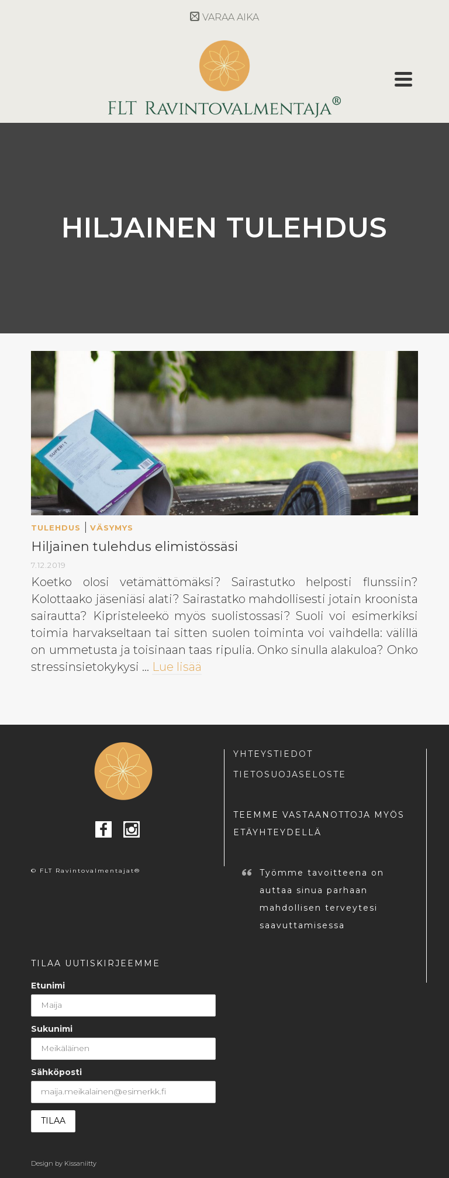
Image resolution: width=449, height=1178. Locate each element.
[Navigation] (403, 79)
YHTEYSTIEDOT (273, 754)
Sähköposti (56, 1072)
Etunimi (48, 985)
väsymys (111, 527)
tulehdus (56, 527)
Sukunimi (51, 1029)
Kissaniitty (80, 1163)
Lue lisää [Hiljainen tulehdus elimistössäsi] (177, 667)
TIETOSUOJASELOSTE (289, 774)
